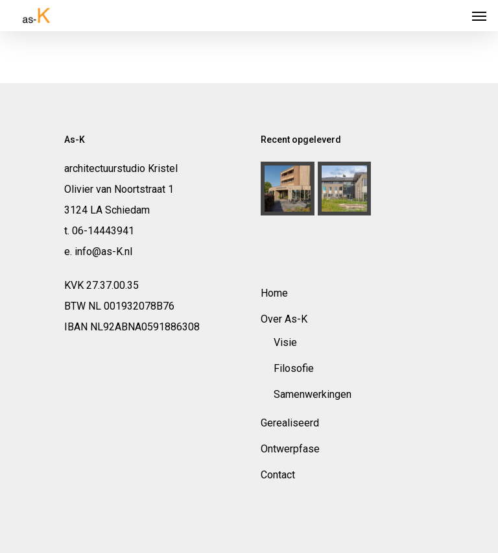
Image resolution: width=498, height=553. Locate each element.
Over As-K (284, 319)
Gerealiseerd (290, 423)
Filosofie (294, 368)
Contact (278, 475)
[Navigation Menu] (479, 15)
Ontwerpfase (290, 449)
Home (274, 293)
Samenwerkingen (312, 394)
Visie (285, 342)
